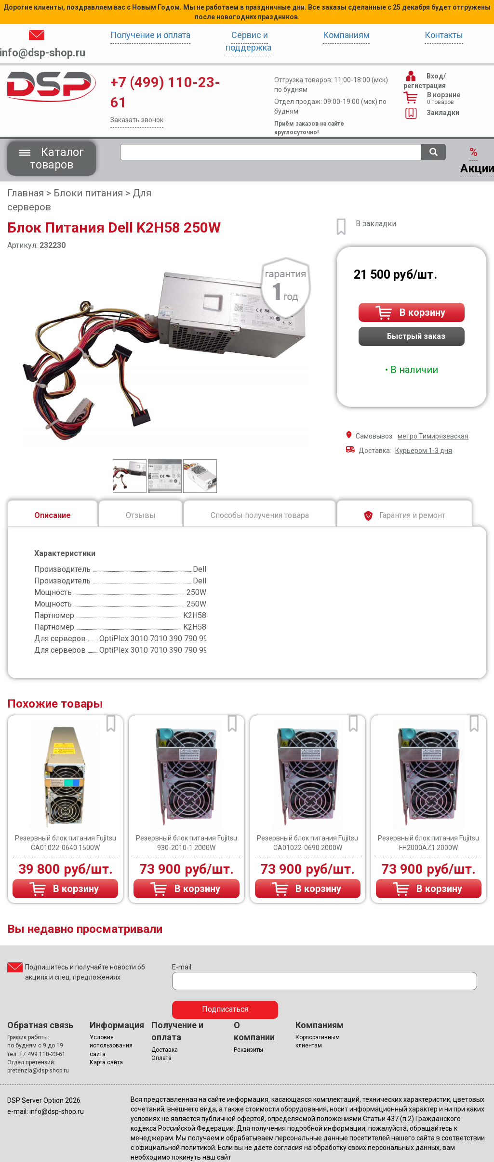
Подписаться (225, 1009)
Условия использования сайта (111, 1045)
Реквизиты (248, 1049)
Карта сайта (106, 1062)
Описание (52, 515)
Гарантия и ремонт (404, 516)
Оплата (161, 1058)
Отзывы (141, 515)
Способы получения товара (260, 515)
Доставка (164, 1049)
